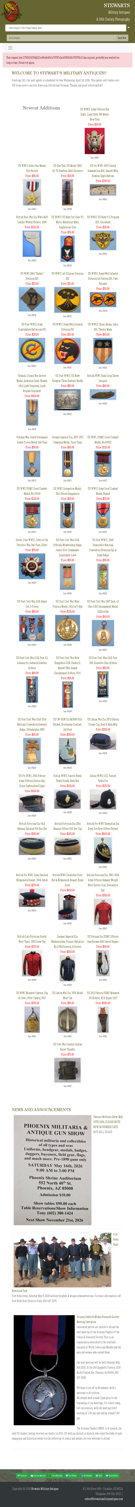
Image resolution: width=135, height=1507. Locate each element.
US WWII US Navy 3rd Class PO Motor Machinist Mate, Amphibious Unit (67, 222)
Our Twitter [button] (71, 1475)
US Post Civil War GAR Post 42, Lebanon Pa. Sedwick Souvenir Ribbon (32, 663)
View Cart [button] (22, 1475)
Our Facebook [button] (86, 1475)
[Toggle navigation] (10, 47)
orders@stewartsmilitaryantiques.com (104, 1499)
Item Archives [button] (112, 1475)
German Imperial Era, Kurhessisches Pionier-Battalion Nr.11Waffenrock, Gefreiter (67, 941)
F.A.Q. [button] (99, 1475)
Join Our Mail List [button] (38, 1475)
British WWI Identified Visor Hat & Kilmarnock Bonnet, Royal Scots (67, 880)
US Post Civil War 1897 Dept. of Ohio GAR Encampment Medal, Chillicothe (103, 606)
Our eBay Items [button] (55, 1475)
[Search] (61, 38)
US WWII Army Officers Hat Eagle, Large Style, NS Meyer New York (94, 114)
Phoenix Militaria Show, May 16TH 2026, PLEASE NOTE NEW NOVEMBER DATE (108, 1122)
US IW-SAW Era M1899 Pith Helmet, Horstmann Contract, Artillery (67, 724)
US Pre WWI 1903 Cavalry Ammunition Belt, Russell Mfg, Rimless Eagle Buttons (103, 171)
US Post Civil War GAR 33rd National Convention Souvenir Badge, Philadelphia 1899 (32, 724)
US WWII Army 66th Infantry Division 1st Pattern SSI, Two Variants (103, 278)
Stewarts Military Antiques (45, 1489)
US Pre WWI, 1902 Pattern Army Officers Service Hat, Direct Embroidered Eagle (32, 781)
